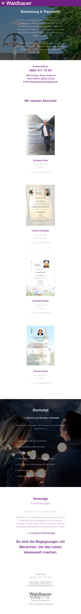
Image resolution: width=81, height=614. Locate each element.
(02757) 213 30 (47, 79)
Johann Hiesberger (40, 231)
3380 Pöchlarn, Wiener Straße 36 (40, 582)
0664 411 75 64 (40, 70)
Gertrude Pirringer (40, 301)
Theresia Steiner (40, 371)
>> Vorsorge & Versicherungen (41, 533)
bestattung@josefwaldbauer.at (44, 82)
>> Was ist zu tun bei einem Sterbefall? (41, 418)
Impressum (35, 601)
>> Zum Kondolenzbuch (40, 173)
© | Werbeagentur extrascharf (40, 604)
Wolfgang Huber (40, 161)
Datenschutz (45, 601)
